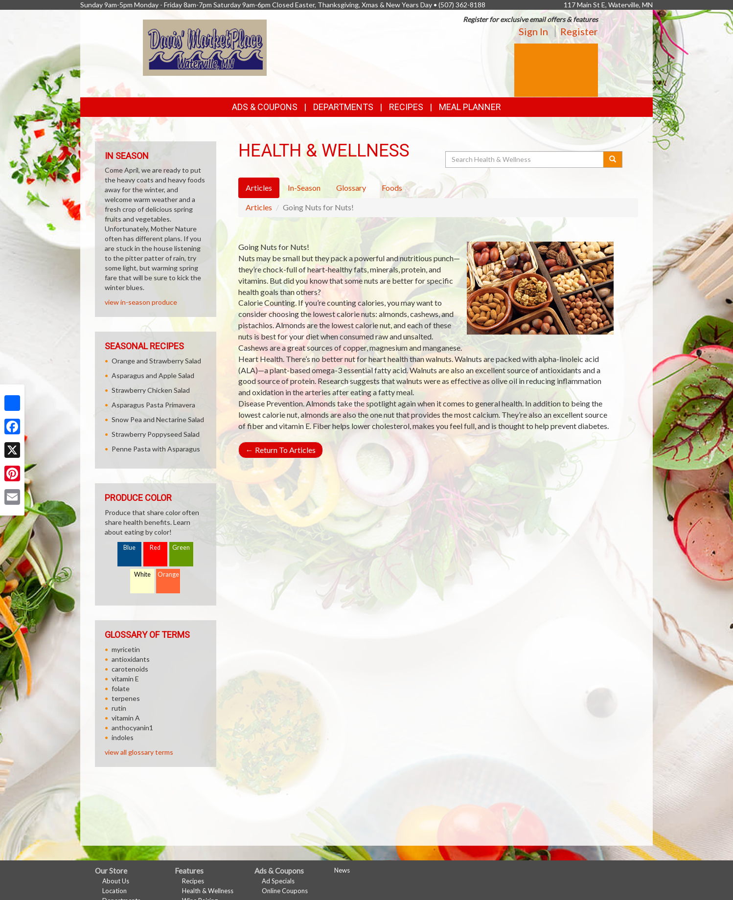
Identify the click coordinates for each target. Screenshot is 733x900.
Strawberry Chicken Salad (151, 390)
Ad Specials (278, 881)
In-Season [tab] (304, 187)
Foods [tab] (392, 187)
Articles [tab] (259, 187)
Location (114, 891)
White (142, 574)
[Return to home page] (205, 47)
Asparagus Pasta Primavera (153, 405)
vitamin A (126, 718)
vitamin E (125, 679)
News (342, 870)
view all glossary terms (139, 752)
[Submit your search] (612, 159)
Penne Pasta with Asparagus (156, 449)
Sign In (533, 31)
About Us (115, 881)
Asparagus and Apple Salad (153, 375)
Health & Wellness (207, 891)
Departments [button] (343, 107)
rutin (119, 708)
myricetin (126, 649)
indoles (123, 737)
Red (155, 547)
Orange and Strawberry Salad (156, 361)
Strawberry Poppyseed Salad (156, 434)
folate (121, 688)
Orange (168, 574)
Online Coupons (285, 891)
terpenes (126, 698)
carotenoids (130, 669)
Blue (129, 547)
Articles (259, 207)
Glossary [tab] (351, 187)
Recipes (406, 107)
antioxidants (131, 659)
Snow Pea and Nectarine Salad (158, 419)
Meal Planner (470, 107)
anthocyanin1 (132, 727)
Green (181, 547)
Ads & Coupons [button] (265, 107)
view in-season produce (141, 302)
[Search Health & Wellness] (525, 159)
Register (579, 31)
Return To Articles (281, 449)
